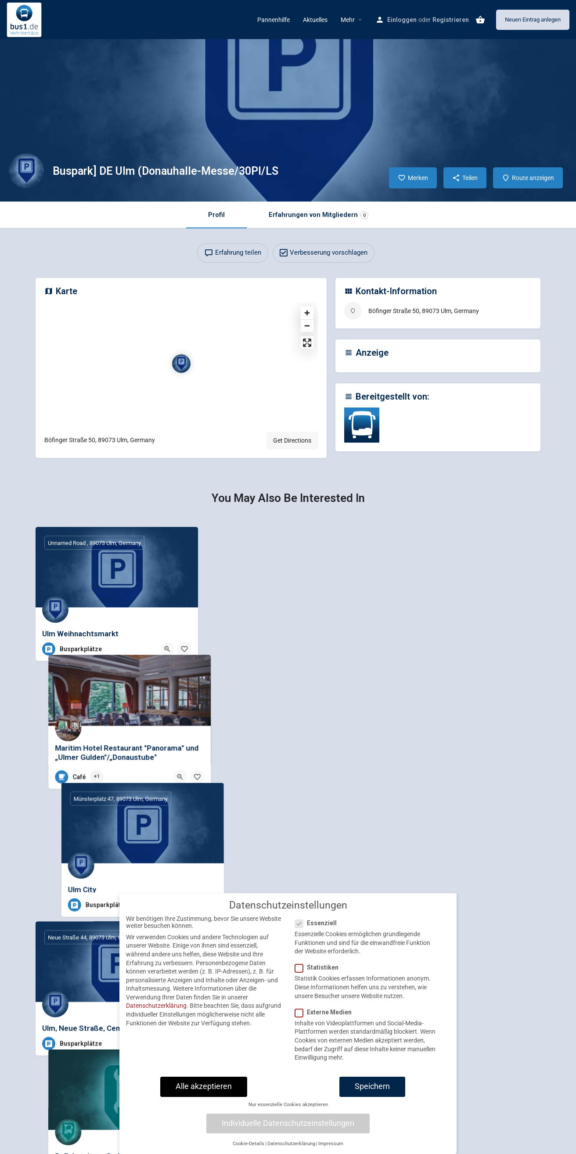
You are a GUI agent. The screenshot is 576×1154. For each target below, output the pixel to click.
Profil (216, 215)
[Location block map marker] (181, 363)
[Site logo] (25, 18)
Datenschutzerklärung (156, 1005)
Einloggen (402, 19)
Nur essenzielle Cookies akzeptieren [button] (288, 1104)
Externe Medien (326, 1012)
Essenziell (318, 923)
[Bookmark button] (184, 649)
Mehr (348, 19)
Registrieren (450, 19)
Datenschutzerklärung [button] (291, 1144)
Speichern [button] (372, 1086)
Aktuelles (315, 19)
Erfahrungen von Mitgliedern (318, 215)
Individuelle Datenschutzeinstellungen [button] (288, 1123)
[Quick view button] (167, 649)
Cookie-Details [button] (248, 1144)
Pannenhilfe (273, 19)
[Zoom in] (307, 313)
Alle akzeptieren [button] (204, 1086)
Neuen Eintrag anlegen (533, 19)
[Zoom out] (307, 325)
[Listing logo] (26, 170)
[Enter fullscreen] (307, 342)
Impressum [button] (330, 1144)
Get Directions (292, 440)
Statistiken (319, 967)
